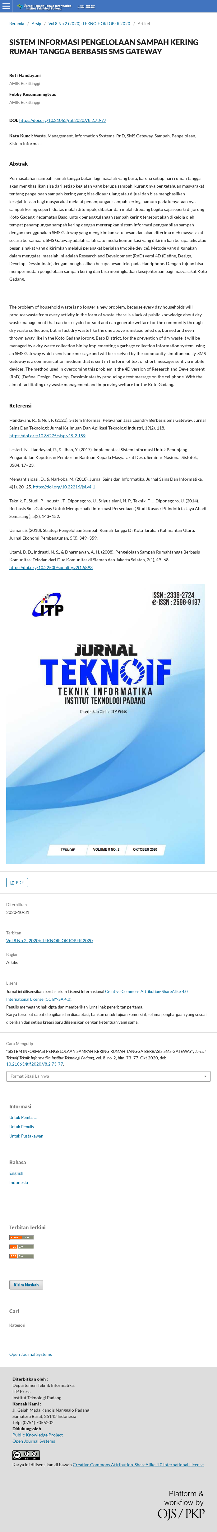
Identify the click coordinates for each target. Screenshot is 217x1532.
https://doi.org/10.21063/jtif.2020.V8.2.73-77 (62, 120)
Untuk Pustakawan (26, 1135)
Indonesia (18, 1182)
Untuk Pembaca (23, 1117)
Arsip (36, 23)
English (16, 1173)
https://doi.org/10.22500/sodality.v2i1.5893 (51, 567)
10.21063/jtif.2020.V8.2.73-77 (34, 1064)
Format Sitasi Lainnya (30, 1076)
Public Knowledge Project (37, 1434)
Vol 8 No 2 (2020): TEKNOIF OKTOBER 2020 (89, 23)
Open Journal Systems (30, 1354)
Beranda (16, 23)
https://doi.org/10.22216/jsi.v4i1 (64, 486)
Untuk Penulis (21, 1126)
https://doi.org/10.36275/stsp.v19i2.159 (47, 435)
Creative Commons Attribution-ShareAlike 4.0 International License (138, 1464)
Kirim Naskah (26, 1284)
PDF (19, 882)
